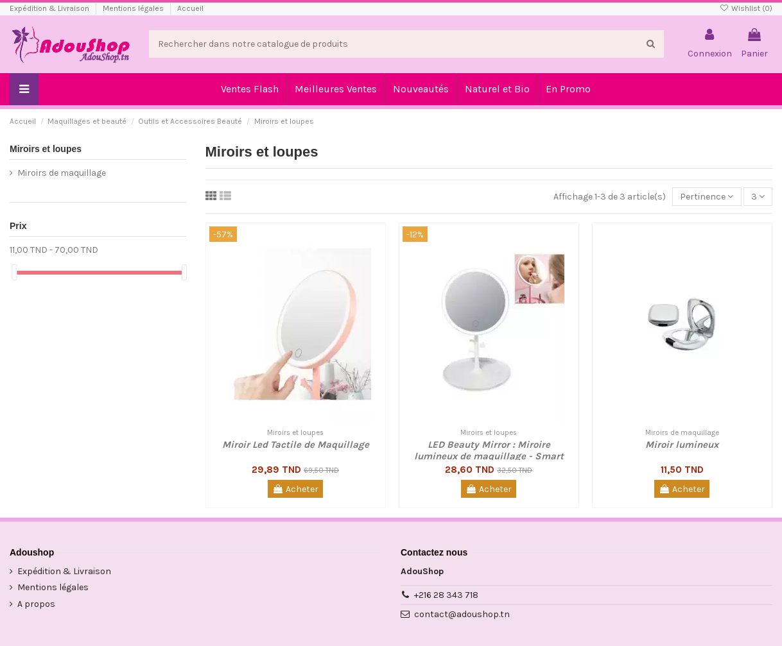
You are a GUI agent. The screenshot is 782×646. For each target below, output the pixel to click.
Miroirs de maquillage (61, 172)
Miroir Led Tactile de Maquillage (295, 444)
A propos (36, 604)
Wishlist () (746, 8)
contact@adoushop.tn (462, 614)
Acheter (295, 489)
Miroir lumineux (681, 444)
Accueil (190, 8)
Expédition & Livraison (50, 8)
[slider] (14, 272)
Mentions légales (134, 8)
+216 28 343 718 (446, 595)
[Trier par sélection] (706, 196)
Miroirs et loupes (46, 149)
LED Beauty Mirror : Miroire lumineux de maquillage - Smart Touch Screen (489, 456)
